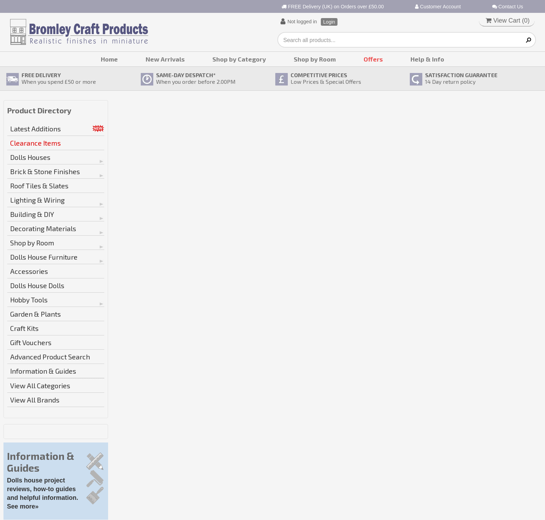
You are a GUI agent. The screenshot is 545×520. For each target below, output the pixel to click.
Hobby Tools (29, 299)
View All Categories (40, 385)
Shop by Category (239, 59)
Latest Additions (35, 128)
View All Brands (34, 400)
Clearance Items (35, 143)
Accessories (29, 271)
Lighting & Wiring (37, 200)
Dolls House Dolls (37, 285)
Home (109, 59)
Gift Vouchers (30, 342)
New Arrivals (165, 59)
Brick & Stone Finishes (45, 171)
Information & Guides (43, 371)
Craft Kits (24, 328)
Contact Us (507, 6)
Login (329, 21)
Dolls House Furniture (44, 257)
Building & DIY (32, 214)
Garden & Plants (35, 314)
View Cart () (508, 20)
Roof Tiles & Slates (39, 185)
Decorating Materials (43, 228)
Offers (373, 59)
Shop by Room (315, 59)
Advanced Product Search (50, 356)
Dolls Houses (30, 157)
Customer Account (438, 6)
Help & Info (427, 59)
